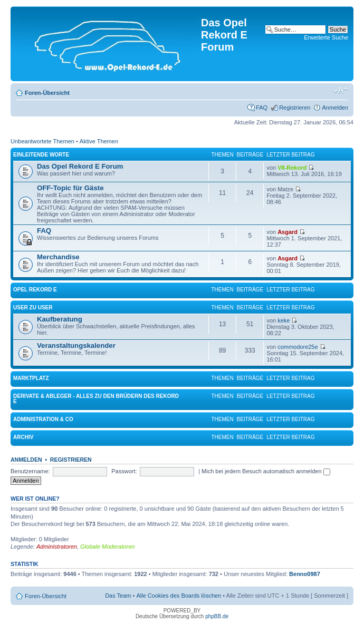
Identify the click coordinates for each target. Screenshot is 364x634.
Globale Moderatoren (107, 546)
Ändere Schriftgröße (340, 90)
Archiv (23, 437)
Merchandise (58, 257)
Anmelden (335, 107)
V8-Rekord (291, 167)
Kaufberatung (59, 319)
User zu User (32, 307)
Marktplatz (31, 378)
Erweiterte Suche (326, 37)
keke (283, 320)
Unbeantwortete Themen (42, 141)
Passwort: (124, 471)
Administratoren (56, 546)
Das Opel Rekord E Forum (80, 166)
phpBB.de (216, 616)
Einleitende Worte (41, 155)
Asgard (287, 232)
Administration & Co (43, 419)
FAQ (261, 107)
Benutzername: (30, 471)
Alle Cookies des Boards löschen (178, 595)
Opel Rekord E (35, 289)
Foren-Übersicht (47, 93)
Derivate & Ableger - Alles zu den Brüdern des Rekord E (96, 398)
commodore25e (297, 347)
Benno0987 (304, 574)
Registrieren (294, 107)
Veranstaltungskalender (76, 345)
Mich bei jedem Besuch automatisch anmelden (266, 471)
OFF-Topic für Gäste (70, 188)
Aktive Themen (99, 141)
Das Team (118, 595)
